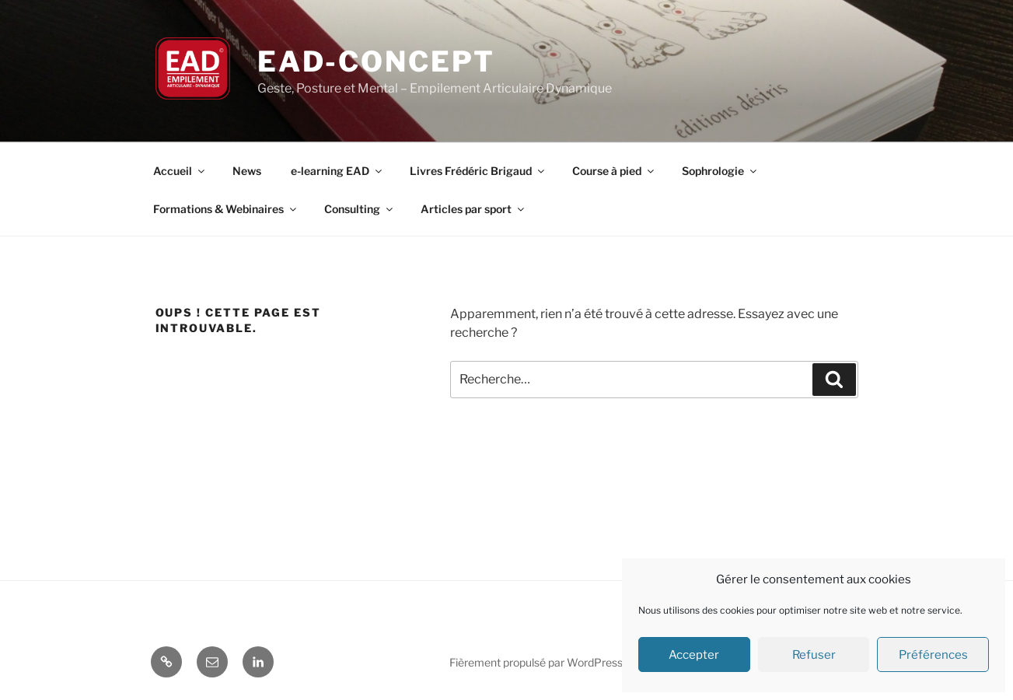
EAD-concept (376, 61)
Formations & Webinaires (226, 208)
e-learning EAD (337, 170)
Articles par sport (473, 208)
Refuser (814, 655)
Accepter (694, 655)
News (246, 170)
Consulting (359, 208)
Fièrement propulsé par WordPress (536, 662)
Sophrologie (720, 170)
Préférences (933, 655)
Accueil (180, 170)
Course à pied (614, 170)
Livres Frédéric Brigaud (478, 170)
